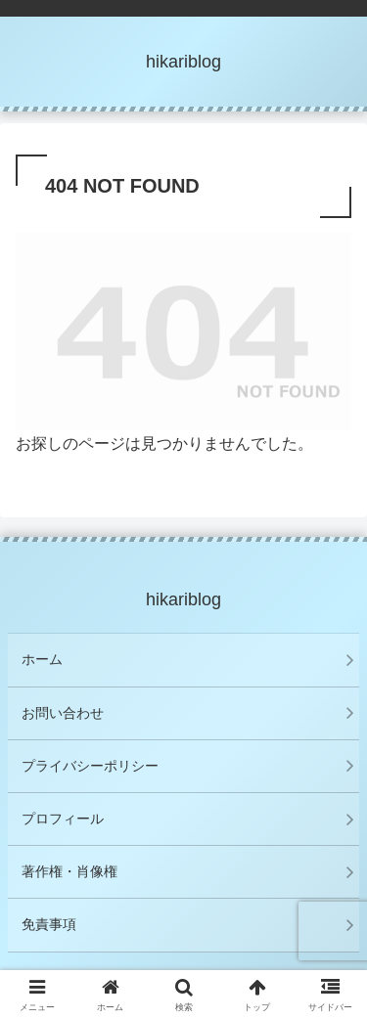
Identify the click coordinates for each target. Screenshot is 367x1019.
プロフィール (63, 818)
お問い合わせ (63, 713)
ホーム (42, 659)
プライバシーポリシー (90, 766)
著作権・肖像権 (69, 871)
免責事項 (49, 924)
